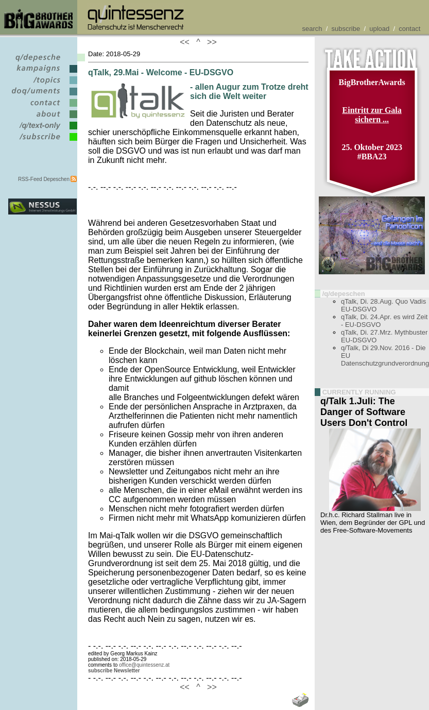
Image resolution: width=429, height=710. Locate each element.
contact (409, 28)
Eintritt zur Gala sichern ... (372, 115)
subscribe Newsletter (114, 670)
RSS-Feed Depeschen (44, 179)
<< (187, 42)
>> (209, 42)
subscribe (346, 28)
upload (379, 28)
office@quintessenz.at (144, 665)
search (312, 28)
